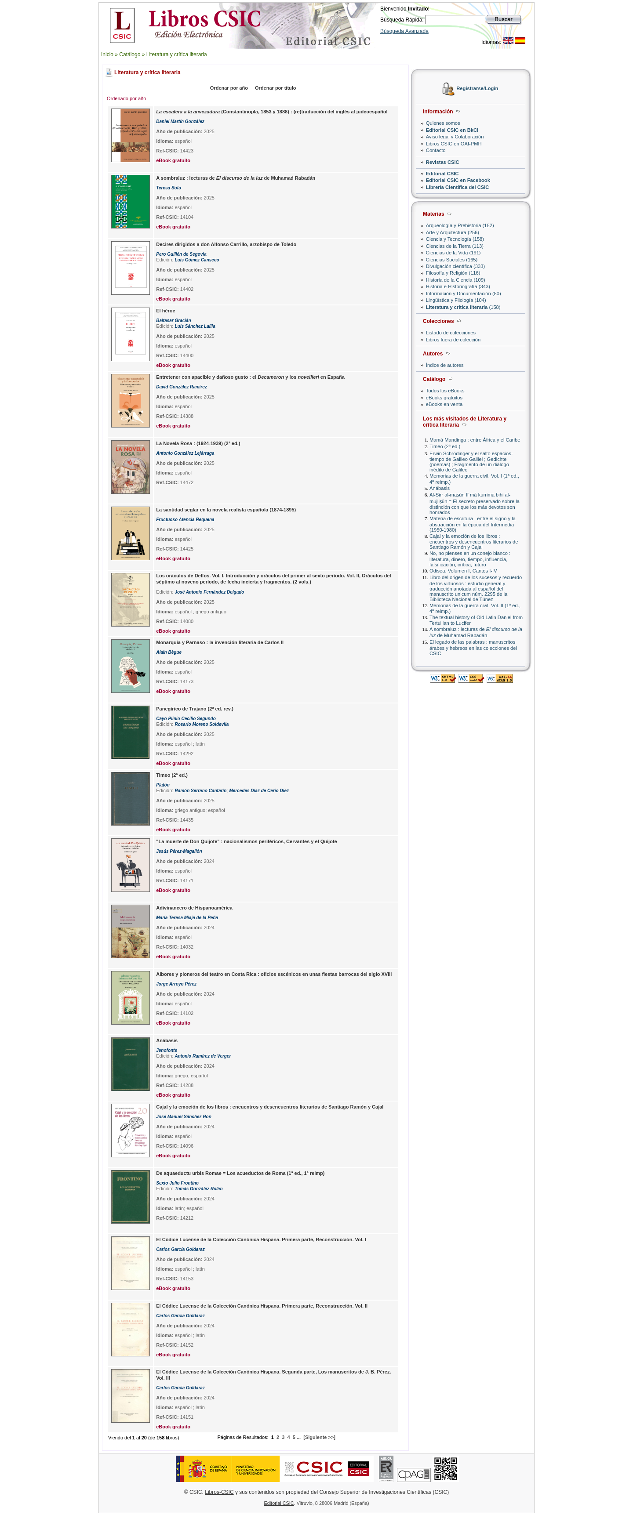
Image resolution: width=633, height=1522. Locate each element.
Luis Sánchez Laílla (195, 326)
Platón (163, 785)
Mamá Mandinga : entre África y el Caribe (474, 439)
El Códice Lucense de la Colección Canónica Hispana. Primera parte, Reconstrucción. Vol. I (261, 1239)
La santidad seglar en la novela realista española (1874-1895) (226, 509)
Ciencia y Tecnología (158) (455, 239)
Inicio (107, 54)
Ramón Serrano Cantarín (200, 790)
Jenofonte (166, 1050)
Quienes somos (443, 123)
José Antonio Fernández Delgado (209, 592)
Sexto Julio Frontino (177, 1183)
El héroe (165, 310)
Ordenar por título (275, 88)
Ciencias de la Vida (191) (453, 252)
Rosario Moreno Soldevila (202, 724)
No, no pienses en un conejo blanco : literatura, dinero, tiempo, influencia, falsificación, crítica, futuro (469, 559)
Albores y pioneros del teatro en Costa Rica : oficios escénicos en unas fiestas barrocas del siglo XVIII (274, 974)
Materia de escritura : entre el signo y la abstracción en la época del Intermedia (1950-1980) (472, 524)
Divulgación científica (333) (455, 266)
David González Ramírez (181, 386)
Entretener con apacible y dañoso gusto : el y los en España (250, 377)
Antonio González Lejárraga (185, 453)
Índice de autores (445, 365)
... (299, 1437)
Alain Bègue (169, 652)
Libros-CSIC (219, 1492)
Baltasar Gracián (173, 320)
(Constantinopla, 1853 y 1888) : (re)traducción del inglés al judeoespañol (271, 111)
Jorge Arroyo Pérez (176, 984)
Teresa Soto (168, 187)
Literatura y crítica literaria (176, 54)
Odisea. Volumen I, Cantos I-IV (463, 570)
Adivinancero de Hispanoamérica (194, 907)
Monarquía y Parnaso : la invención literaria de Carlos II (220, 642)
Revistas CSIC (442, 162)
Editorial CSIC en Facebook (458, 180)
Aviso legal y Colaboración (455, 136)
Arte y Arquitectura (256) (452, 232)
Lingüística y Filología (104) (456, 300)
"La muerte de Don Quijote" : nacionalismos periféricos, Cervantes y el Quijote (246, 841)
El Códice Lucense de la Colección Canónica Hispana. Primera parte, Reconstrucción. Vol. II (261, 1305)
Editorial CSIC (442, 173)
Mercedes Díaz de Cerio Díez (259, 790)
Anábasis (439, 488)
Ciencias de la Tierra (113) (455, 246)
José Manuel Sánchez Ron (183, 1116)
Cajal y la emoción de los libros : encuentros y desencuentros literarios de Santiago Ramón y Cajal (473, 541)
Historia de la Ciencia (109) (455, 280)
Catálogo (129, 54)
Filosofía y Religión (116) (453, 272)
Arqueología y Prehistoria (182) (460, 225)
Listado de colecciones (451, 332)
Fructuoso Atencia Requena (185, 519)
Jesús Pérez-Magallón (179, 851)
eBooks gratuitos (444, 397)
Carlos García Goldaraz (180, 1249)
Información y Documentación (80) (463, 293)
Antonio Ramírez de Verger (203, 1056)
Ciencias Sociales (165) (452, 259)
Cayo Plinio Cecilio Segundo (186, 718)
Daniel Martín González (180, 121)
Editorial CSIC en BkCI (452, 130)
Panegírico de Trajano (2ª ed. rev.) (194, 708)
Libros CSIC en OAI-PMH (454, 143)
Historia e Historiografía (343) (458, 286)
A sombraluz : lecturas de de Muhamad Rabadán (475, 632)
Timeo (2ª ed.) (444, 446)
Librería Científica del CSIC (457, 187)
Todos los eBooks (445, 390)
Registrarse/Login (477, 88)
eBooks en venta (444, 404)
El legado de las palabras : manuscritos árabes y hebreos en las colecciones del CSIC (473, 647)
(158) (463, 307)
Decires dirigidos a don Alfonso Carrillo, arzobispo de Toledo (226, 244)
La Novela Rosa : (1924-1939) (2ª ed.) (198, 443)
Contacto (436, 150)
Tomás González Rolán (198, 1188)
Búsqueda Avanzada (404, 31)
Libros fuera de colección (453, 339)
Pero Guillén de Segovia (181, 254)
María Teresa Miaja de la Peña (187, 917)
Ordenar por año (229, 88)
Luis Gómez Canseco (197, 259)
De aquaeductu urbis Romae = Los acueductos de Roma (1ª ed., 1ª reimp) (240, 1173)
